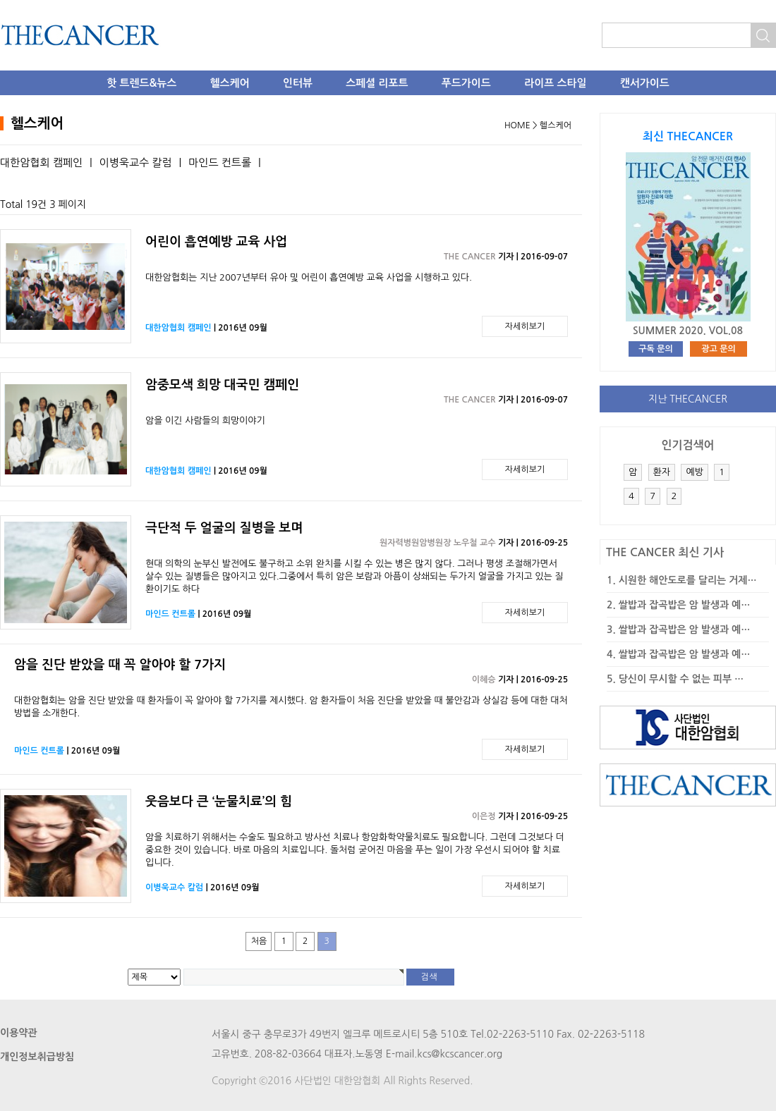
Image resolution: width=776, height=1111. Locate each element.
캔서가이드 (644, 83)
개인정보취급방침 (37, 1057)
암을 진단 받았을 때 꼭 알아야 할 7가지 (120, 664)
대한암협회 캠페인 (41, 162)
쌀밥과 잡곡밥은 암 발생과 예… (685, 605)
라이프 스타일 (555, 83)
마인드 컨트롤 (219, 162)
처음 (259, 941)
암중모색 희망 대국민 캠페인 (222, 385)
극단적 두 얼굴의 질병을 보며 (224, 528)
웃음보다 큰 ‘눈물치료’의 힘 (218, 801)
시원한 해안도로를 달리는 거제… (688, 580)
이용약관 (18, 1033)
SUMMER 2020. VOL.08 (688, 331)
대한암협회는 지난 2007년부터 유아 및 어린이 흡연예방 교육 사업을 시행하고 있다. (308, 277)
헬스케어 (230, 83)
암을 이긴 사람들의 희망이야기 (205, 420)
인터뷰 (298, 83)
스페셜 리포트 (377, 83)
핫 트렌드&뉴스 (141, 83)
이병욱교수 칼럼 (135, 162)
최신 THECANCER (688, 136)
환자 (661, 472)
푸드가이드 (466, 83)
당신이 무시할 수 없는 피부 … (681, 679)
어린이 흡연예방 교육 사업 (216, 241)
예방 (694, 472)
